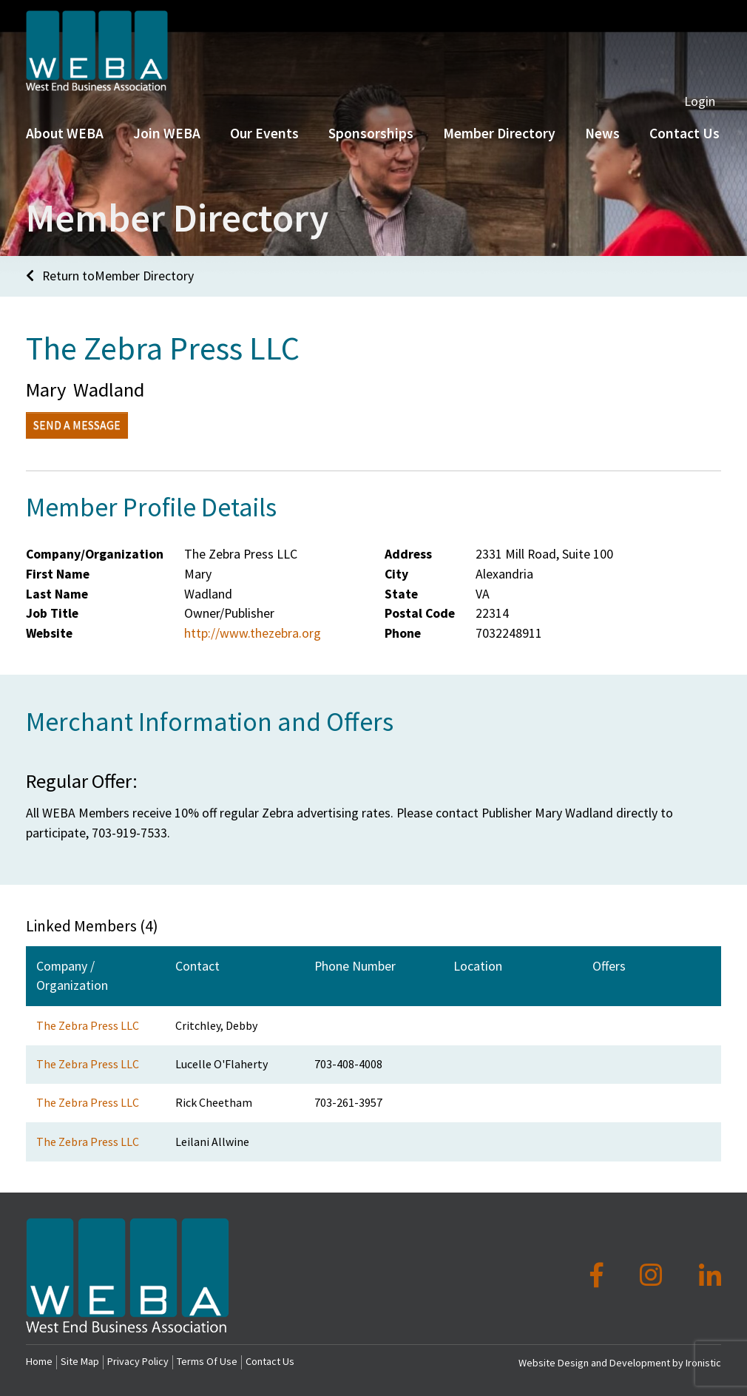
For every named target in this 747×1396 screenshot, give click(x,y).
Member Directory (499, 168)
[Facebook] (599, 1275)
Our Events (264, 168)
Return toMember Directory (110, 276)
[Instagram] (653, 1275)
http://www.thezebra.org (252, 633)
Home (39, 1361)
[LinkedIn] (710, 1275)
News (602, 168)
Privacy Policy (138, 1361)
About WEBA (65, 168)
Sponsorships (370, 168)
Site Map (80, 1361)
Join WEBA (166, 168)
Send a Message (77, 424)
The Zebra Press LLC (87, 1025)
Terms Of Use (207, 1361)
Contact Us (270, 1361)
